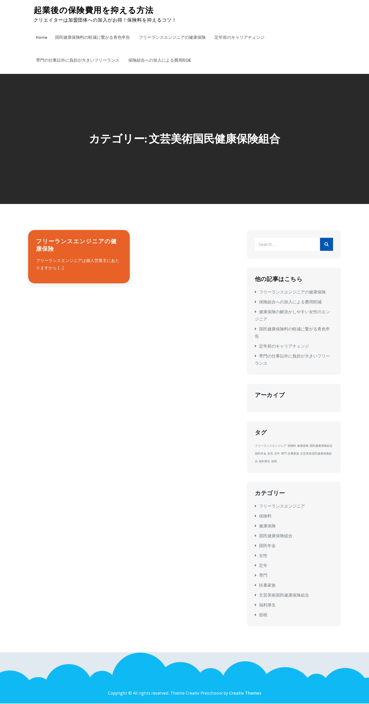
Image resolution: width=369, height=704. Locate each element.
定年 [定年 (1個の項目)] (277, 454)
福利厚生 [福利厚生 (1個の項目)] (264, 462)
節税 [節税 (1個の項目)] (274, 462)
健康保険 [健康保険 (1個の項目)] (303, 446)
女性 (263, 556)
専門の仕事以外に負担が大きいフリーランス (77, 60)
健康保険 (267, 526)
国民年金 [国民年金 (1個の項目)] (260, 454)
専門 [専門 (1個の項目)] (284, 454)
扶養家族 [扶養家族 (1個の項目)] (293, 454)
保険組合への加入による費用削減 (159, 60)
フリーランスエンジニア (282, 506)
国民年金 (267, 546)
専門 (263, 575)
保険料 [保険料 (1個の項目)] (291, 446)
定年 (263, 565)
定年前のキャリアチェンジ (239, 37)
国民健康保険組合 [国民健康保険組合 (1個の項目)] (321, 446)
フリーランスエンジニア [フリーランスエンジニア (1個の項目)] (270, 446)
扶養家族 (267, 585)
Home (41, 37)
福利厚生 (267, 605)
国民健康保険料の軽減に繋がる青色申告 (92, 37)
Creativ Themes (245, 693)
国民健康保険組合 (275, 536)
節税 (263, 615)
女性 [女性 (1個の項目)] (270, 454)
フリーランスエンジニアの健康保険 (172, 37)
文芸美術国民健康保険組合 (284, 595)
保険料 (265, 516)
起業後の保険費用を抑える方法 (95, 10)
